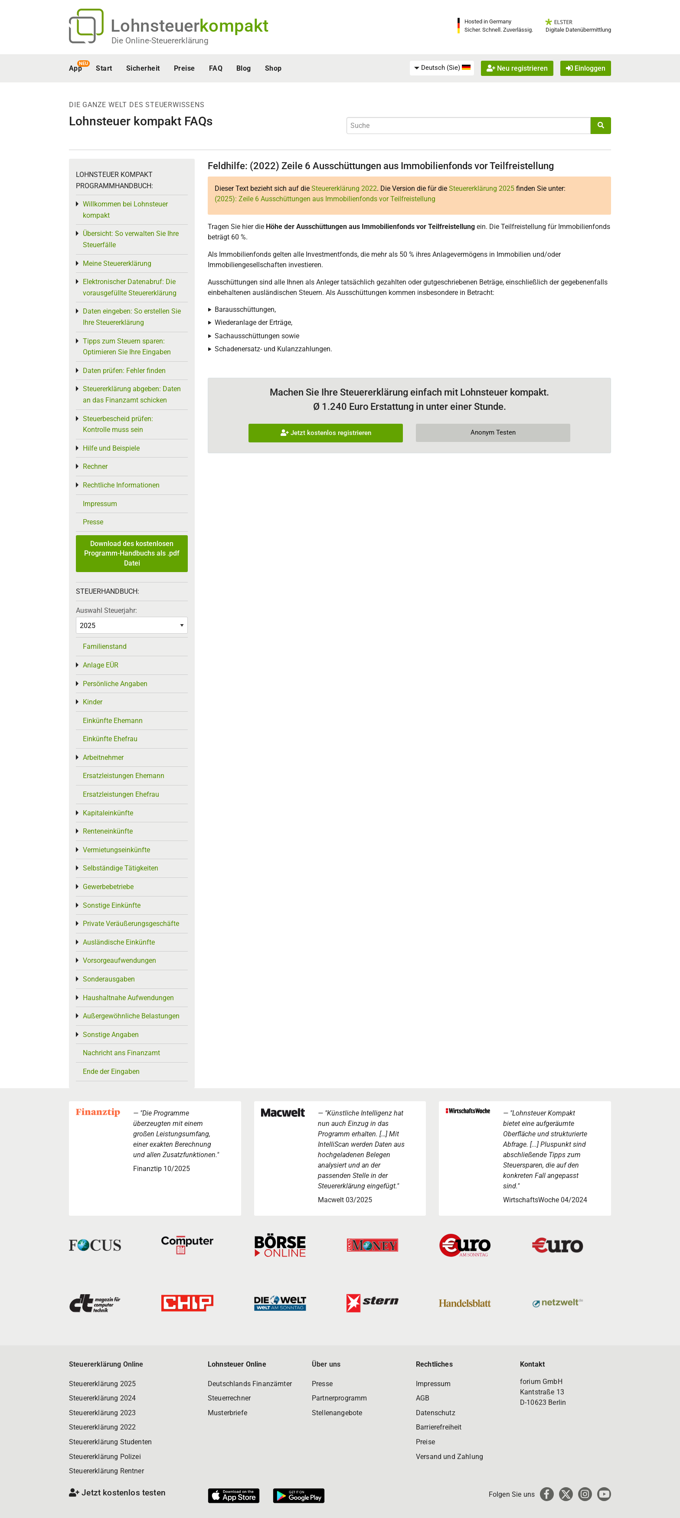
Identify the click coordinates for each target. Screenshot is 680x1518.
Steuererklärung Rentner (106, 1471)
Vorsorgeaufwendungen (119, 960)
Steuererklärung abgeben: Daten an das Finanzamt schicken (132, 394)
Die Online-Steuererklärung (160, 41)
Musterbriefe (227, 1413)
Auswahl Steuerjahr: (106, 610)
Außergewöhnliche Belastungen (131, 1016)
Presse (93, 522)
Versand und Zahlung (449, 1457)
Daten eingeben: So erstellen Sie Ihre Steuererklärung (132, 317)
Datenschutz (435, 1413)
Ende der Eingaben (111, 1071)
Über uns (326, 1364)
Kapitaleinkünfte (108, 813)
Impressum (100, 504)
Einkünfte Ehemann (113, 720)
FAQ (215, 68)
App (75, 68)
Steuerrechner (229, 1398)
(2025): (325, 199)
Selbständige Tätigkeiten (120, 868)
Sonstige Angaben (111, 1035)
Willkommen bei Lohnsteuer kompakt (125, 209)
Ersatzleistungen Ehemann (123, 776)
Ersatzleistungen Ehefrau (121, 794)
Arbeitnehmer (103, 757)
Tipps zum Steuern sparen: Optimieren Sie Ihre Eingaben (127, 347)
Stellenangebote (337, 1413)
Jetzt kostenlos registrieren (326, 433)
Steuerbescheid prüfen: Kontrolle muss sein (118, 424)
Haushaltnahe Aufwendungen (128, 998)
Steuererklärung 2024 (102, 1398)
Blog (243, 68)
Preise (184, 68)
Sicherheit (143, 68)
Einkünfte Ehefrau (110, 739)
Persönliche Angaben (115, 684)
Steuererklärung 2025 (481, 188)
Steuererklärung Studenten (110, 1442)
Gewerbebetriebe (108, 887)
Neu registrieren (517, 68)
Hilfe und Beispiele (111, 448)
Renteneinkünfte (108, 831)
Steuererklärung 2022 (344, 188)
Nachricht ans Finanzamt (121, 1053)
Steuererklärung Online (106, 1364)
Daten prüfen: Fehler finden (124, 370)
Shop (273, 68)
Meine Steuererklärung (117, 263)
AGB (422, 1398)
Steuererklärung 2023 (102, 1413)
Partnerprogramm (339, 1398)
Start (104, 68)
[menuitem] (442, 68)
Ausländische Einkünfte (119, 942)
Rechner (95, 466)
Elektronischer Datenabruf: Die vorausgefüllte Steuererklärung (130, 287)
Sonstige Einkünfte (112, 905)
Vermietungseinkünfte (116, 850)
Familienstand (105, 646)
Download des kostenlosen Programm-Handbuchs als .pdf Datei (132, 553)
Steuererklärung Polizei (105, 1457)
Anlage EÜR (100, 665)
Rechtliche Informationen (121, 485)
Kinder (92, 702)
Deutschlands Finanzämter (250, 1384)
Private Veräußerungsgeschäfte (131, 923)
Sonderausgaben (109, 979)
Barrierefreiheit (439, 1427)
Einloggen (585, 68)
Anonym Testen (493, 432)
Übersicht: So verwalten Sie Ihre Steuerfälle (131, 239)
